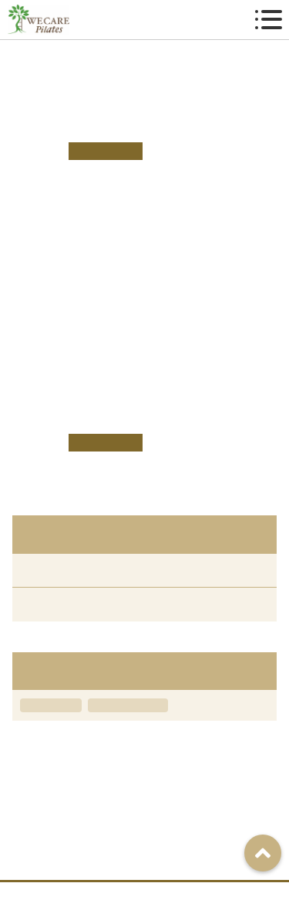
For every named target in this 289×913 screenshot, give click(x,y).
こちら (145, 333)
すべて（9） (49, 570)
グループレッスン (128, 705)
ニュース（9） (55, 604)
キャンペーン (51, 705)
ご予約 (203, 897)
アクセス (90, 897)
